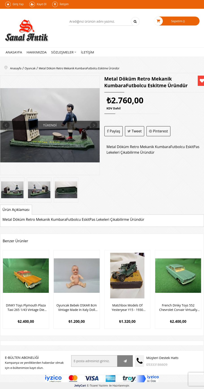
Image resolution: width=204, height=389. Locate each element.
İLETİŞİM (87, 52)
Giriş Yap (14, 4)
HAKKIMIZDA (37, 52)
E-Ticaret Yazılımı (91, 385)
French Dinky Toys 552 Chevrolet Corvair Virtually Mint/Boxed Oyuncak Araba (178, 307)
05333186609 (156, 364)
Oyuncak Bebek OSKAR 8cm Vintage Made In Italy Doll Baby (76, 307)
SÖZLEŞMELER (63, 52)
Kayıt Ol (37, 4)
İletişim (60, 4)
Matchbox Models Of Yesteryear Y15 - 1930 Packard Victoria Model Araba (127, 307)
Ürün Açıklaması (16, 209)
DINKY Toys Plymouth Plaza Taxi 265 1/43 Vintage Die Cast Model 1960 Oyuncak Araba (26, 307)
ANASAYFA (14, 52)
